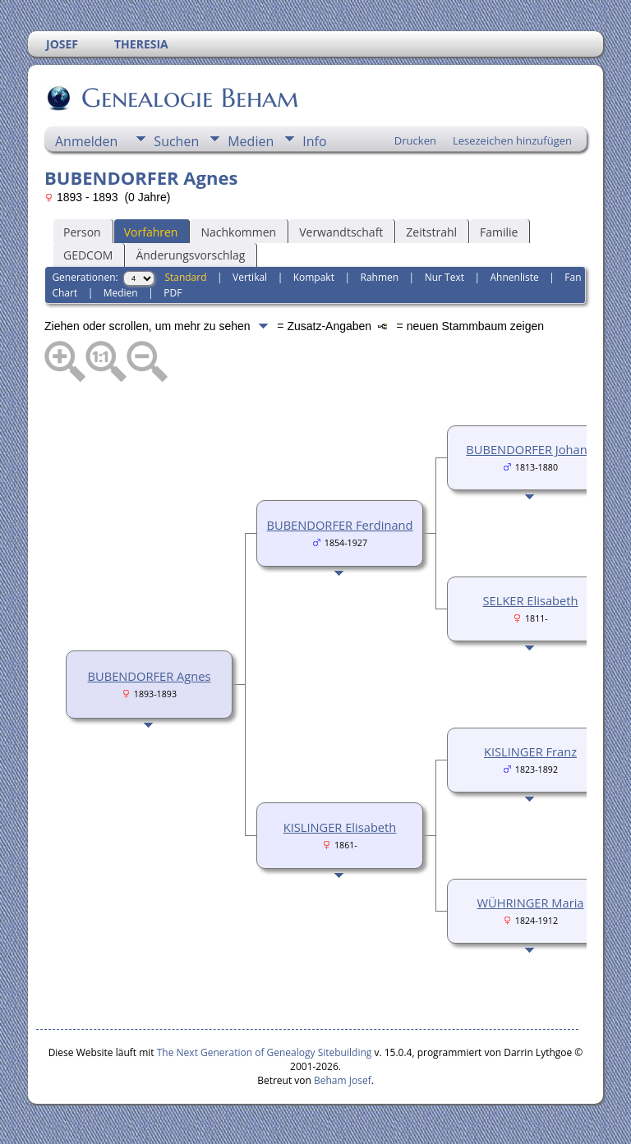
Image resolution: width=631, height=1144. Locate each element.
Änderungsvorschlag (190, 255)
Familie (499, 232)
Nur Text (444, 277)
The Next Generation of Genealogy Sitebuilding (264, 1052)
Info (314, 141)
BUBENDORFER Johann (530, 449)
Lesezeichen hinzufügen (512, 140)
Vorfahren (151, 232)
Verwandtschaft (341, 232)
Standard (185, 277)
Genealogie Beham (189, 97)
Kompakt (313, 277)
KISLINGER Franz (530, 751)
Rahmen (380, 277)
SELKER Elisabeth (530, 600)
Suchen (176, 141)
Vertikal (250, 277)
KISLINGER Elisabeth (340, 827)
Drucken (415, 140)
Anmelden (86, 141)
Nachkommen (238, 232)
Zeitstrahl (431, 232)
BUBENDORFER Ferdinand (340, 525)
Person (82, 232)
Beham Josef (342, 1080)
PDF (173, 293)
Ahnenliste (515, 277)
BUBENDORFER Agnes (149, 676)
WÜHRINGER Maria (530, 902)
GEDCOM (88, 255)
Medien (251, 141)
